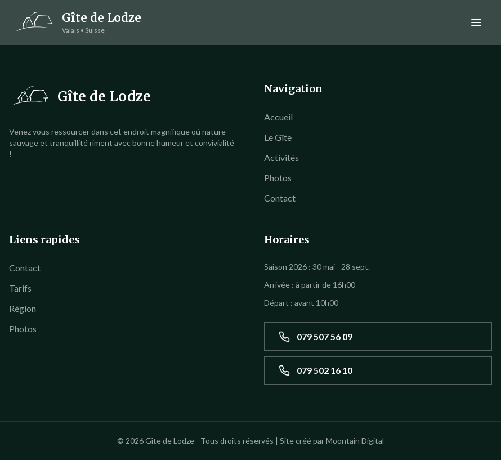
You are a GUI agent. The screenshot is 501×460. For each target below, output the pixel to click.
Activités (281, 157)
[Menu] (476, 22)
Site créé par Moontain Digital (332, 440)
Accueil (278, 116)
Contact (280, 198)
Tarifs (20, 288)
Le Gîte (278, 137)
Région (22, 308)
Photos (278, 177)
